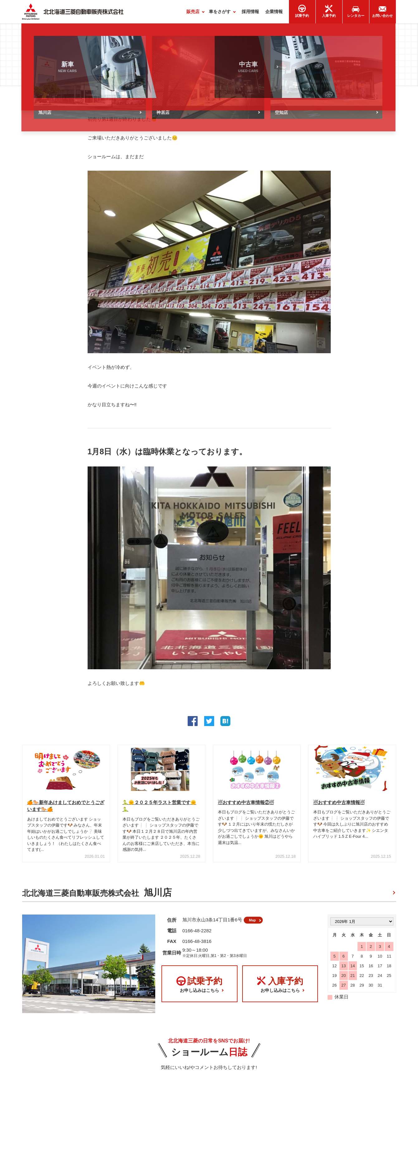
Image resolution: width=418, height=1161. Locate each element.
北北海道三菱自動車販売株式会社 (97, 895)
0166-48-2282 (196, 935)
